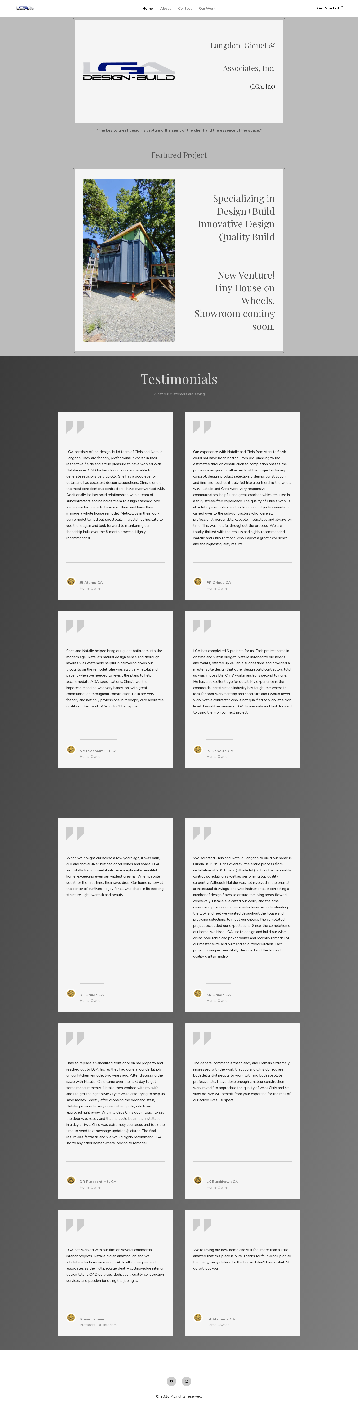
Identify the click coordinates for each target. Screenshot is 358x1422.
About (165, 8)
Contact (185, 8)
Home (147, 8)
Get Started (328, 8)
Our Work (207, 8)
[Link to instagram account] (186, 1381)
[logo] (25, 8)
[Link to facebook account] (171, 1381)
